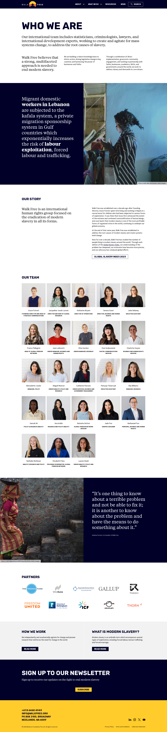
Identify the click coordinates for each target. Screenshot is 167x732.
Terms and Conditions (123, 727)
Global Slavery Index (111, 245)
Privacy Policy (109, 727)
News (123, 4)
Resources (110, 4)
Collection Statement (138, 727)
